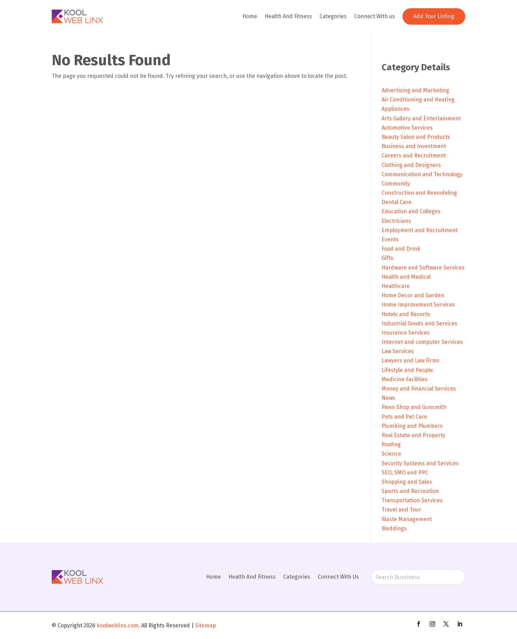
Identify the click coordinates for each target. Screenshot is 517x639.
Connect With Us (338, 577)
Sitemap (205, 625)
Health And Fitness (288, 16)
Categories (333, 16)
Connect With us (374, 16)
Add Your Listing (433, 16)
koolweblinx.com (118, 625)
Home (249, 16)
